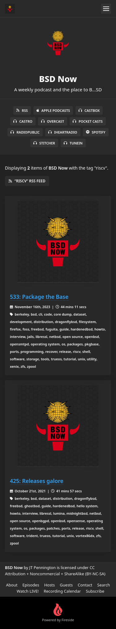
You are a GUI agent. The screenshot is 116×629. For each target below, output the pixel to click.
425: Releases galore (36, 481)
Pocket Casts (88, 121)
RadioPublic (25, 132)
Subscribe (95, 591)
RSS (22, 110)
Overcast (52, 121)
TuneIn (73, 143)
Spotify (95, 132)
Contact (85, 585)
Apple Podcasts (53, 110)
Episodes (30, 585)
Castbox (89, 110)
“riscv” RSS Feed (27, 181)
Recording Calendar (62, 591)
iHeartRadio (62, 132)
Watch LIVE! (28, 591)
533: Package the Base (39, 296)
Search (103, 585)
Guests (66, 585)
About (12, 585)
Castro (22, 121)
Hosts (49, 585)
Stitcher (44, 143)
